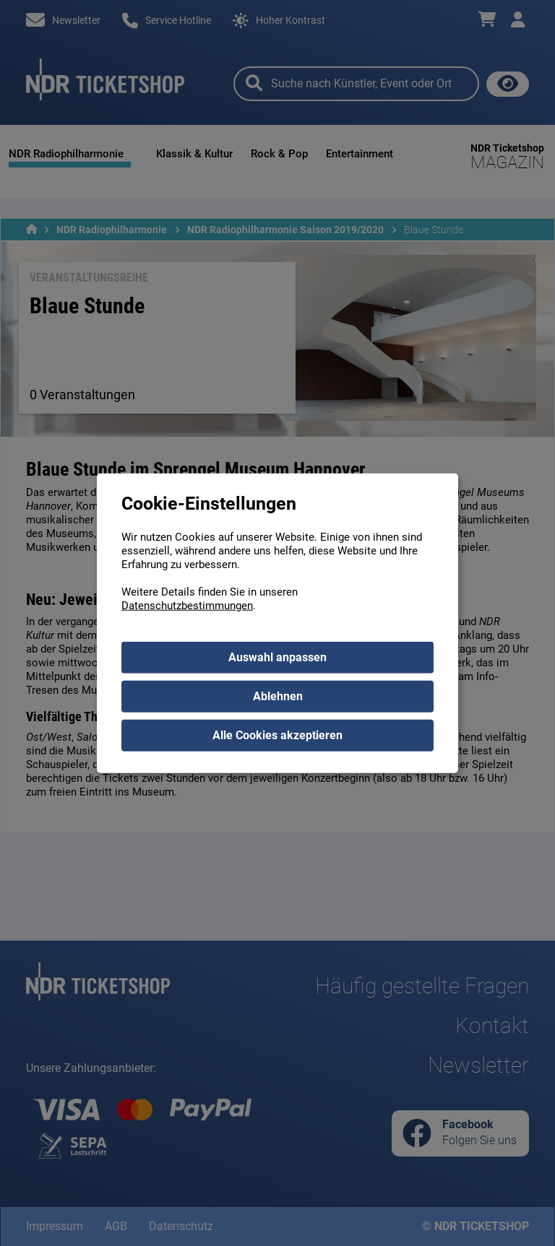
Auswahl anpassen (277, 656)
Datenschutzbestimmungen (187, 604)
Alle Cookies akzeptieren (277, 734)
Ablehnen (278, 695)
